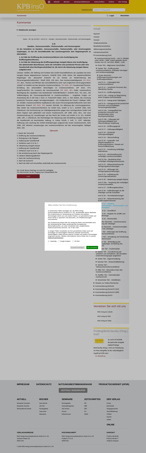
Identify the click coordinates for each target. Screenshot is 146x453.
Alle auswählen (92, 247)
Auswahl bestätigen (77, 247)
